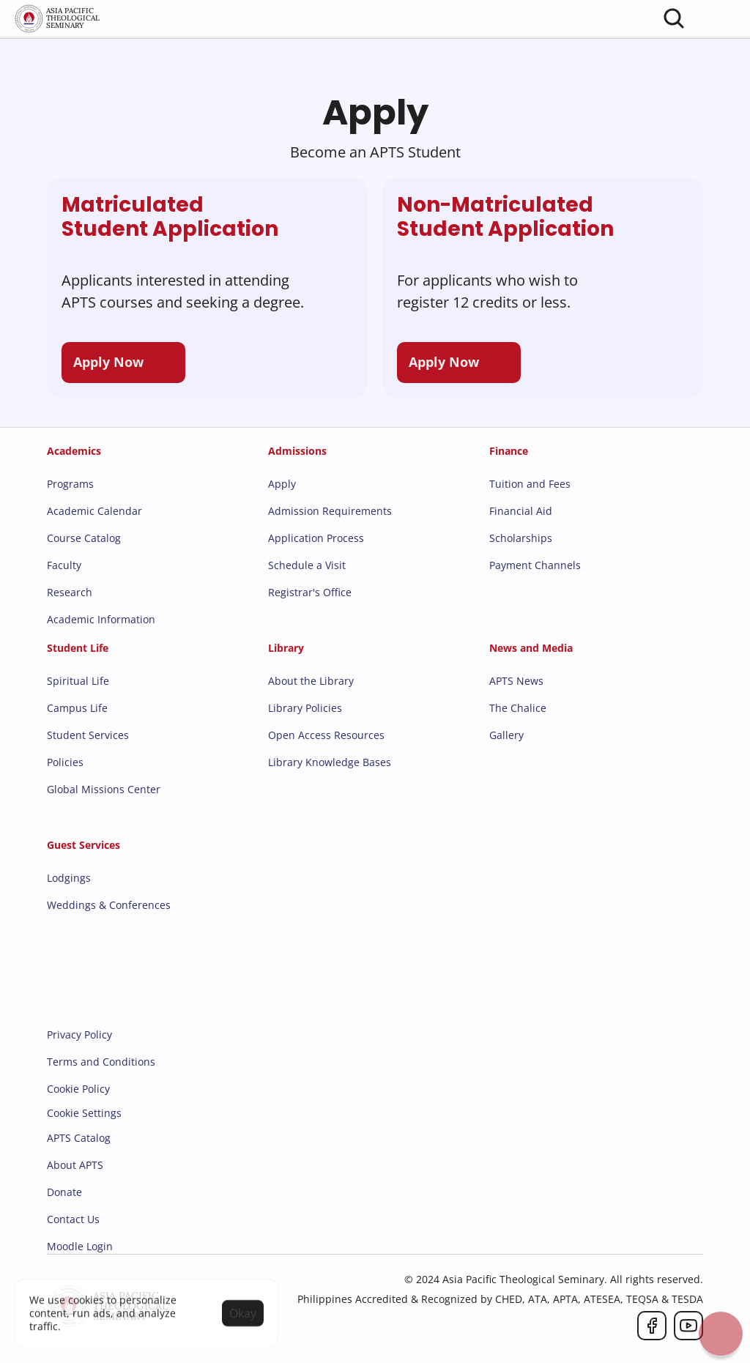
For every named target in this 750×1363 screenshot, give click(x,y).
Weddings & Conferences (109, 905)
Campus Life (77, 708)
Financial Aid (520, 511)
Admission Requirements (330, 511)
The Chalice (517, 708)
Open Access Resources (326, 735)
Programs (70, 484)
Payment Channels (535, 565)
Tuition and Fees (530, 484)
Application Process (316, 538)
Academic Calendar (94, 511)
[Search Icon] (673, 18)
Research (69, 592)
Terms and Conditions (101, 1062)
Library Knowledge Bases (329, 762)
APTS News (516, 681)
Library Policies (305, 708)
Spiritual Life (78, 681)
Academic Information (101, 619)
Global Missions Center (103, 789)
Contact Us (73, 1219)
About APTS (75, 1165)
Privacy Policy (79, 1034)
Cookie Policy (78, 1089)
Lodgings (69, 878)
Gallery (506, 735)
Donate (64, 1192)
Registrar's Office (310, 592)
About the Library (311, 681)
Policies (65, 762)
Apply (282, 484)
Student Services (88, 735)
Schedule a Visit (307, 565)
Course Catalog (84, 538)
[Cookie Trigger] (84, 1113)
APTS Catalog (79, 1138)
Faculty (64, 565)
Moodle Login (80, 1246)
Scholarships (520, 538)
